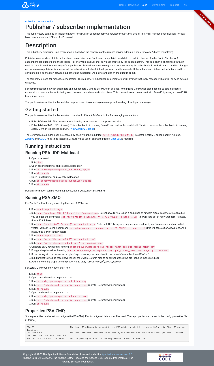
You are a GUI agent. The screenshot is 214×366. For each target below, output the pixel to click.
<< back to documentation (39, 21)
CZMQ (42, 138)
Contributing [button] (159, 5)
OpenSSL (116, 138)
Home (122, 5)
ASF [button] (186, 5)
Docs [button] (145, 5)
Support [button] (175, 5)
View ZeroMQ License (82, 128)
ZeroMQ (29, 138)
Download (133, 5)
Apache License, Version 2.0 (116, 354)
